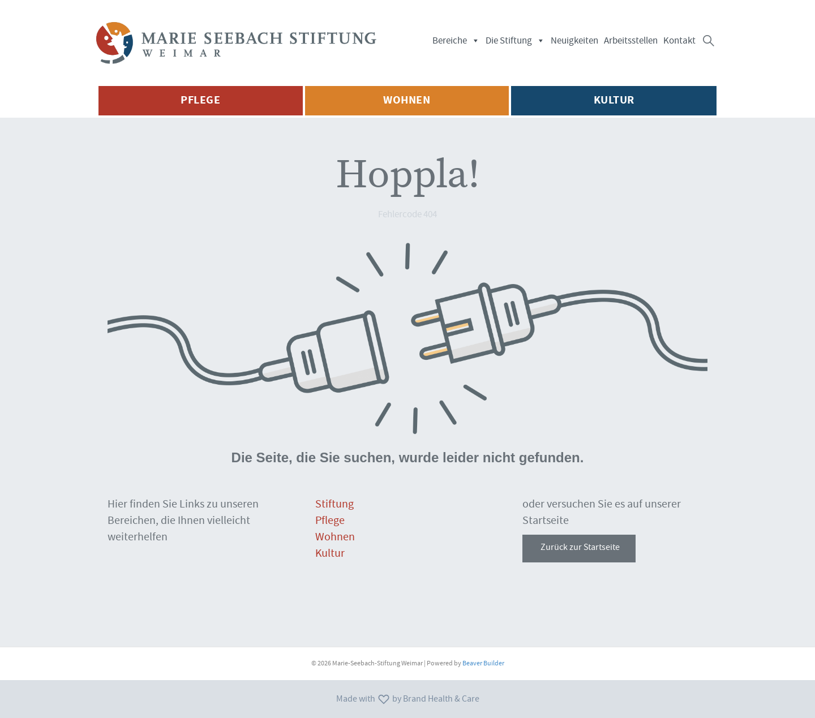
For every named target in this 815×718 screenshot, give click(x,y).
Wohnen (335, 537)
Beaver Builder (483, 663)
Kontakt (679, 41)
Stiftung (334, 504)
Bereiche (456, 40)
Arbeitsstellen (631, 41)
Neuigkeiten (574, 41)
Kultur (330, 553)
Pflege (330, 520)
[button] (708, 41)
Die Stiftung (515, 40)
